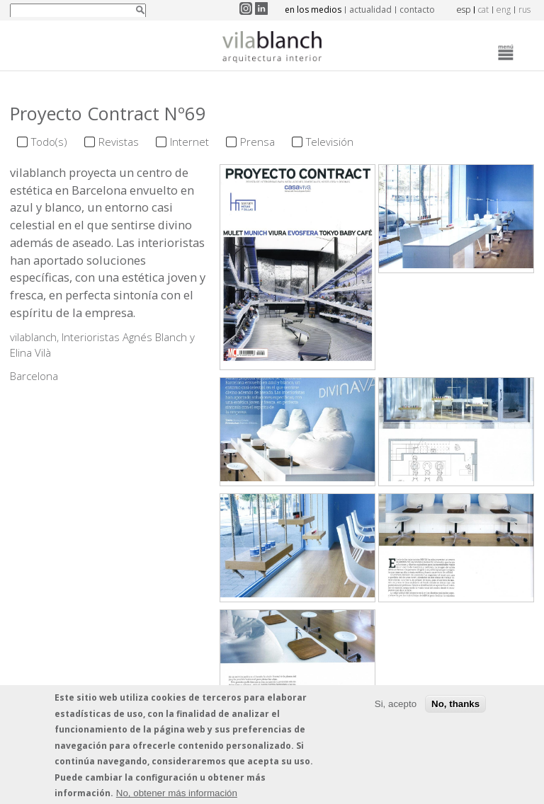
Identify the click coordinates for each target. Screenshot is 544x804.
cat (483, 10)
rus (524, 10)
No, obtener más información (176, 796)
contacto (417, 10)
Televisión (329, 141)
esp (463, 10)
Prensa (257, 141)
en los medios (313, 10)
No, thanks (455, 707)
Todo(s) (49, 141)
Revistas (118, 141)
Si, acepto (395, 707)
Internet (189, 141)
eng (504, 10)
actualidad (370, 10)
